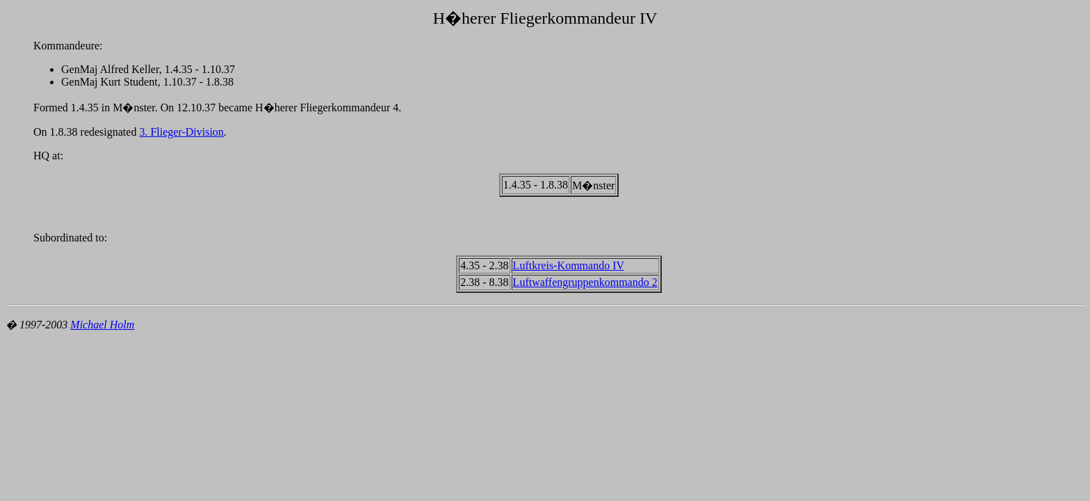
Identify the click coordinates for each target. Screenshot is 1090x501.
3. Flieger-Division (181, 132)
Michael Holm (102, 325)
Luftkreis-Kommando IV (568, 265)
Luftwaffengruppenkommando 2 (585, 282)
